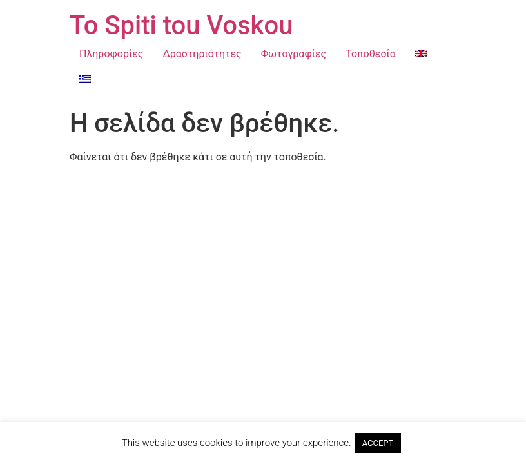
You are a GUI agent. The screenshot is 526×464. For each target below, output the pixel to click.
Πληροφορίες (111, 54)
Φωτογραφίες (294, 54)
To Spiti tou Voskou (181, 25)
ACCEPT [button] (378, 443)
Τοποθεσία (371, 54)
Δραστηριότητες (201, 54)
